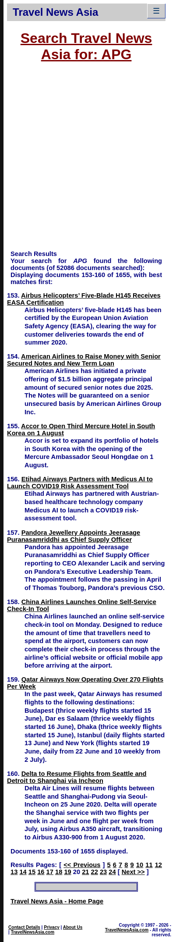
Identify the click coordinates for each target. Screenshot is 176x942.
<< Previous (81, 864)
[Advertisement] (82, 160)
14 (22, 871)
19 (67, 871)
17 (49, 871)
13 (14, 871)
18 (58, 871)
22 (94, 871)
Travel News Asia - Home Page (57, 901)
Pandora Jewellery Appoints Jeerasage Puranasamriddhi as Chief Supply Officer (73, 536)
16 (40, 871)
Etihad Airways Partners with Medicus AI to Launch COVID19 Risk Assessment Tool (80, 483)
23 (103, 871)
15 (31, 871)
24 (112, 871)
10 (139, 864)
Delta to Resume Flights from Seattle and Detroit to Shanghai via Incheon (76, 777)
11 (148, 864)
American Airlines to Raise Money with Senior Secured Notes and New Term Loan (84, 360)
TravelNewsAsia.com (33, 932)
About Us (72, 927)
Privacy (52, 927)
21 (85, 871)
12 (158, 864)
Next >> (133, 871)
